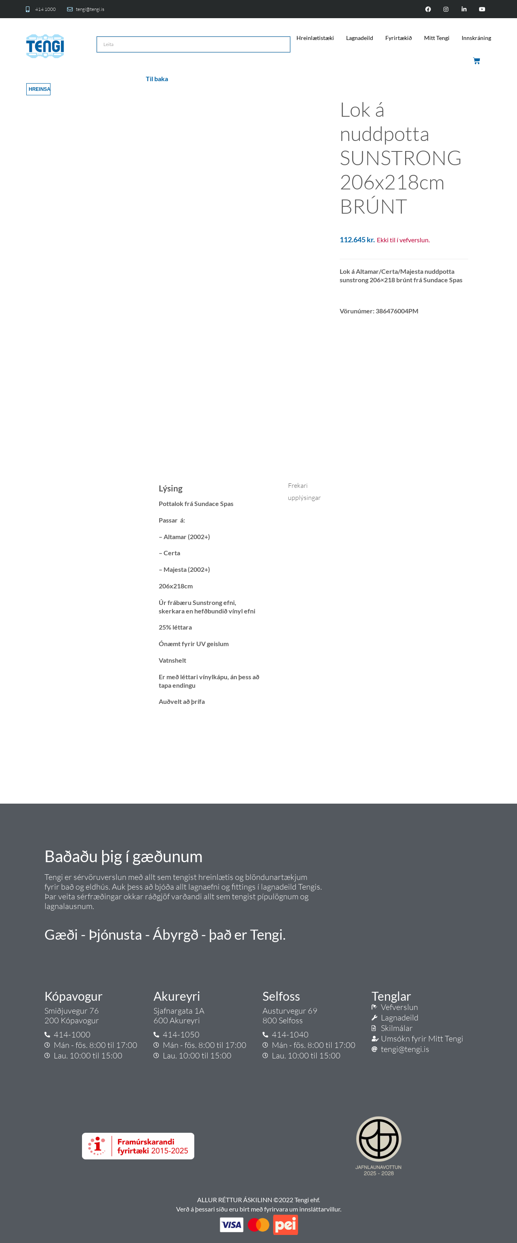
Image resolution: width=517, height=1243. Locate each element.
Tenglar (391, 996)
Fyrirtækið (398, 37)
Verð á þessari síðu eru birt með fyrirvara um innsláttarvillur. (258, 1209)
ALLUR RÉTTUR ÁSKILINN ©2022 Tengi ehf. (258, 1199)
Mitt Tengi (437, 37)
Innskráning (476, 37)
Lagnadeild (359, 37)
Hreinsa (39, 89)
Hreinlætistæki (315, 37)
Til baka (157, 78)
